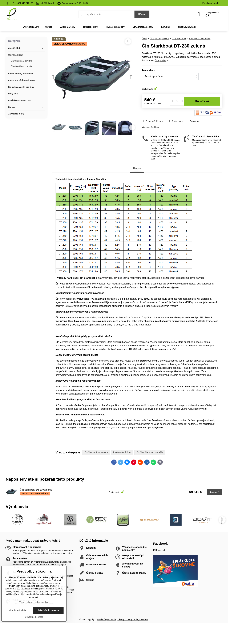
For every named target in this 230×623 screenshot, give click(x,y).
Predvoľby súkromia (106, 619)
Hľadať (142, 14)
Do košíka (202, 101)
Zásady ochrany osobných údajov (132, 619)
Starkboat (154, 127)
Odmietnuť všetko (18, 610)
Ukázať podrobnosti (34, 617)
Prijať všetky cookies (48, 610)
